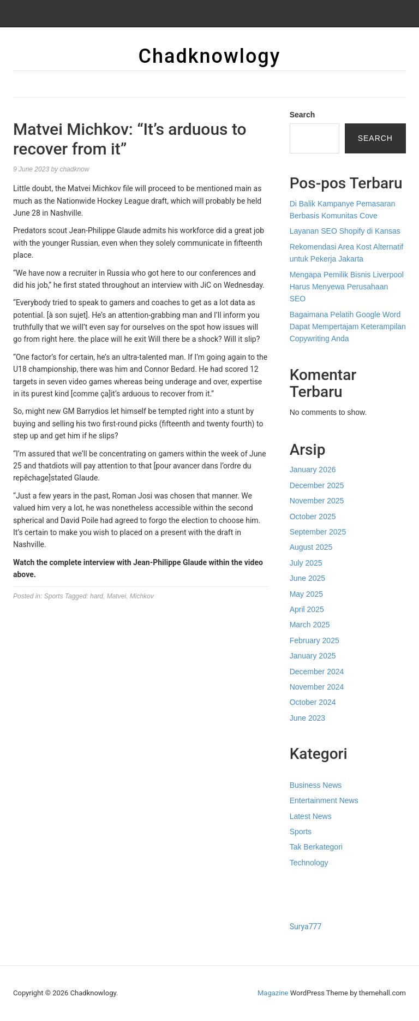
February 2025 (314, 640)
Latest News (311, 816)
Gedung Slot (310, 885)
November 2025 (317, 500)
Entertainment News (324, 800)
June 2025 (307, 578)
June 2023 (307, 718)
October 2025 (313, 516)
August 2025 (311, 547)
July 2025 (306, 563)
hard (96, 596)
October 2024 (313, 702)
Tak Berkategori (316, 846)
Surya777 (306, 926)
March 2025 (310, 624)
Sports (53, 596)
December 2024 (317, 671)
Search (302, 114)
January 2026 (313, 469)
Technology (309, 862)
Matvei (116, 596)
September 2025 (318, 531)
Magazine (273, 993)
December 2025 (317, 485)
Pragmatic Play (315, 898)
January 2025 (313, 655)
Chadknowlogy (210, 56)
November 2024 (317, 686)
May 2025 (306, 594)
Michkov (142, 596)
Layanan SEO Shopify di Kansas (345, 231)
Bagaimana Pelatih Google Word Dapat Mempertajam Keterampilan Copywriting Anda (348, 326)
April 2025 (307, 609)
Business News (316, 785)
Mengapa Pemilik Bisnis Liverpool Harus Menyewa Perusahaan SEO (347, 287)
